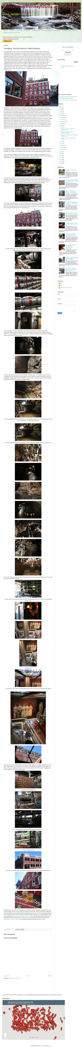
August (62, 123)
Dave (61, 285)
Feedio (70, 54)
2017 (60, 157)
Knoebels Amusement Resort (12, 919)
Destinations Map (36, 30)
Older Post (49, 975)
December (62, 115)
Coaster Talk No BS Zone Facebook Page (68, 100)
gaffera (40, 1045)
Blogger (49, 1045)
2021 (60, 113)
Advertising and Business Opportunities (11, 32)
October (62, 119)
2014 (60, 163)
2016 (60, 159)
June (61, 127)
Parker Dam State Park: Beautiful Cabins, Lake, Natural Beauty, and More (71, 235)
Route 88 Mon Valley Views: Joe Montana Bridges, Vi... (67, 132)
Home (28, 975)
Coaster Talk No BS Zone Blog (65, 98)
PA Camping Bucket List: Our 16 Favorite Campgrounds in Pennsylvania (71, 246)
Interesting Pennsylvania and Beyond (40, 6)
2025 (60, 106)
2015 (60, 161)
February (62, 147)
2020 (60, 151)
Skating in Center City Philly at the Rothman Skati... (67, 129)
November (62, 117)
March (61, 145)
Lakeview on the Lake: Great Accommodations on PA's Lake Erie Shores (72, 258)
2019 (60, 153)
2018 (60, 155)
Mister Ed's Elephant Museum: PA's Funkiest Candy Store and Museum (71, 192)
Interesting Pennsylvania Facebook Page (68, 96)
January (62, 149)
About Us (5, 30)
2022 (60, 111)
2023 (60, 110)
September (62, 121)
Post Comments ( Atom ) (15, 978)
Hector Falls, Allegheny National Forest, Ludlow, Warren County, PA (71, 269)
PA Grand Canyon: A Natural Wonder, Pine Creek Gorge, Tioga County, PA (72, 181)
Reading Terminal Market (43, 117)
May (61, 141)
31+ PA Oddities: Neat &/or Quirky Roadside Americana (72, 213)
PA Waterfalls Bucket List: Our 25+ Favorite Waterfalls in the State (72, 203)
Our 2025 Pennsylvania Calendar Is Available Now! (20, 30)
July (61, 125)
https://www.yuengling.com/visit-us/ (21, 916)
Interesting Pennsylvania (65, 287)
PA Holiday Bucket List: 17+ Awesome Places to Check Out (72, 224)
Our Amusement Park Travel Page (69, 30)
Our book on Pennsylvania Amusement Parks (51, 30)
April (61, 143)
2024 (60, 108)
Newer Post (6, 975)
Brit (61, 283)
